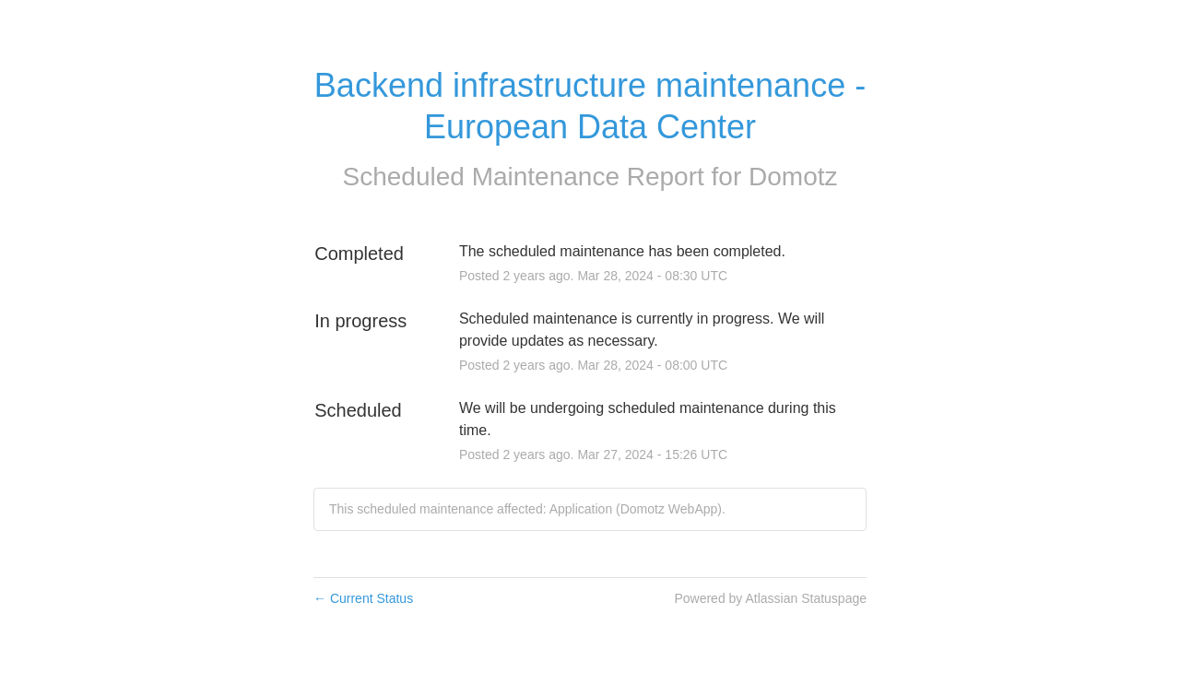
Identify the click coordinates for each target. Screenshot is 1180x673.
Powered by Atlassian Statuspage (770, 598)
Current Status (363, 598)
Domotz (793, 176)
